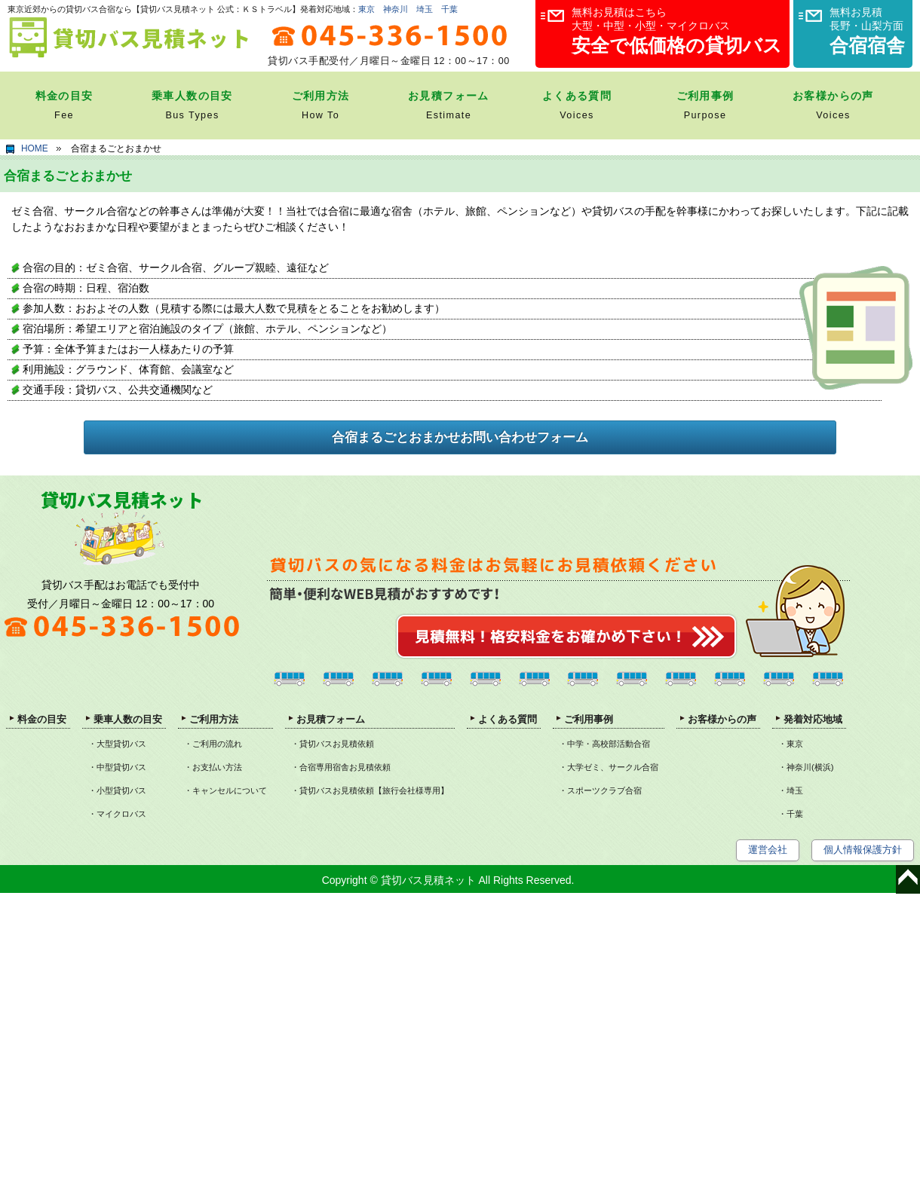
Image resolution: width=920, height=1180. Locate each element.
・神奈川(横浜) (806, 767)
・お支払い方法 (213, 767)
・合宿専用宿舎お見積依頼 (341, 767)
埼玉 (424, 9)
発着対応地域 (813, 719)
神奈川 (395, 9)
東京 (366, 9)
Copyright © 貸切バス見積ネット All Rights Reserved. (448, 880)
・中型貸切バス (117, 767)
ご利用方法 (213, 719)
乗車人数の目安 (128, 719)
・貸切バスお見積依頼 (332, 743)
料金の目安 (41, 719)
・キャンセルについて (225, 790)
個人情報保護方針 (862, 850)
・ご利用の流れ (213, 743)
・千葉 (790, 813)
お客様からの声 (722, 719)
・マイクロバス (117, 813)
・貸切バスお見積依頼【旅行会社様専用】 (370, 790)
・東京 (790, 743)
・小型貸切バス (117, 790)
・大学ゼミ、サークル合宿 (608, 767)
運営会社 (767, 850)
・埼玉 (790, 790)
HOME (34, 148)
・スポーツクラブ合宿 (600, 790)
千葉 (449, 9)
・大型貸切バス (117, 743)
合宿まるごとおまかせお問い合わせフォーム (460, 437)
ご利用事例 (588, 719)
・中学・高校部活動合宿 (604, 743)
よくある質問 (507, 719)
